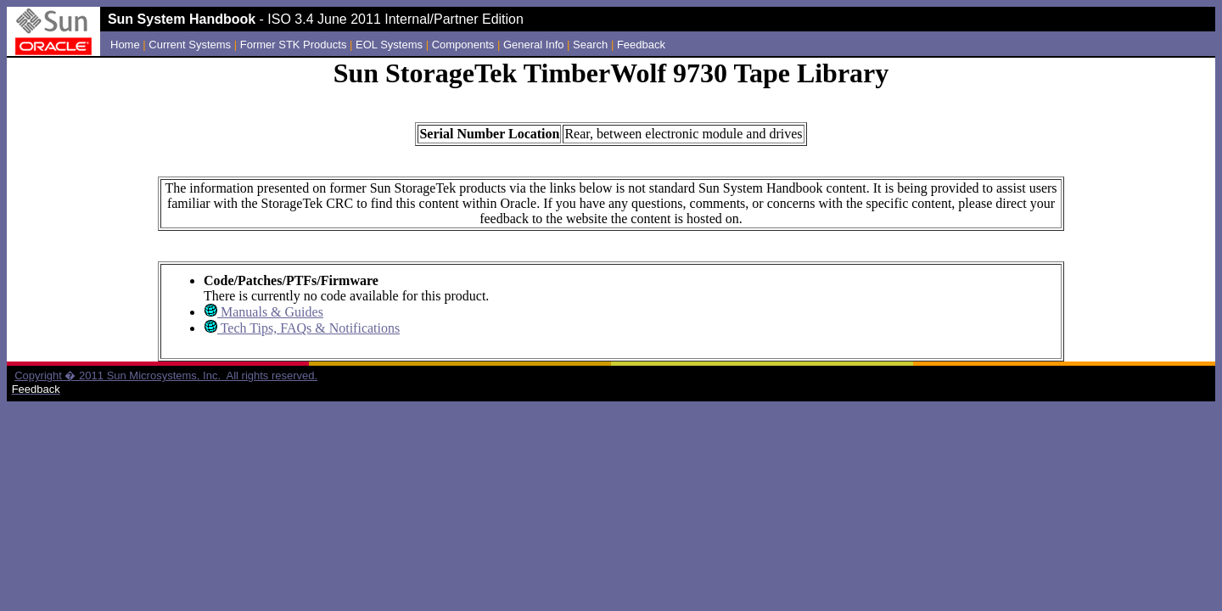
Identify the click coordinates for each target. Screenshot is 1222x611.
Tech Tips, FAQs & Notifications (308, 328)
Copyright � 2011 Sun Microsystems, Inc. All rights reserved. (165, 375)
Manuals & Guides (270, 312)
